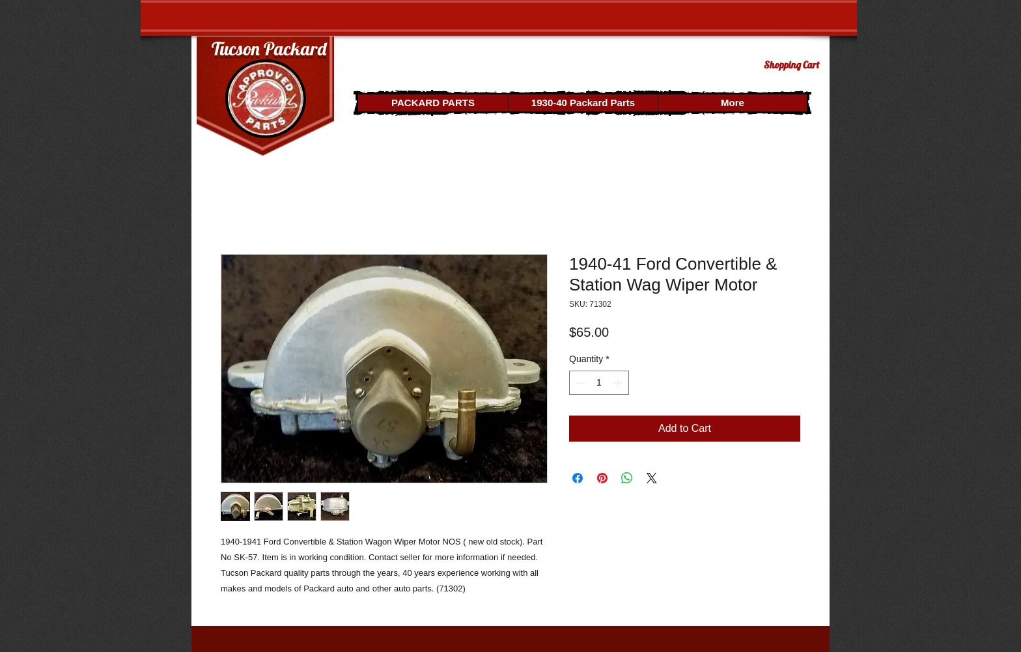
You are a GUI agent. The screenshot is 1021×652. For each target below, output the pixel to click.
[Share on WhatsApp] (627, 478)
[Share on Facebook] (577, 478)
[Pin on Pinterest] (602, 478)
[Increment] (619, 382)
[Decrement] (579, 382)
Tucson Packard (269, 48)
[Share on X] (652, 478)
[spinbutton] (599, 382)
